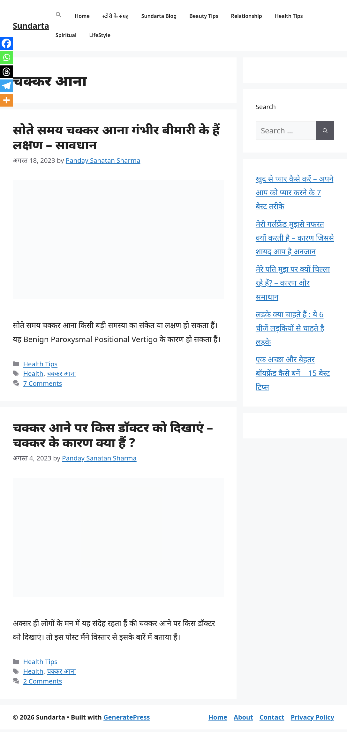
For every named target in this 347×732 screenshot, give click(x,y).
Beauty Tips (203, 15)
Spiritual (66, 35)
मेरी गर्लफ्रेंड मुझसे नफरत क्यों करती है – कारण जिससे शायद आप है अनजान (295, 238)
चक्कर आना (61, 373)
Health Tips (289, 15)
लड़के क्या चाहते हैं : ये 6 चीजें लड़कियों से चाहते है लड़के (290, 328)
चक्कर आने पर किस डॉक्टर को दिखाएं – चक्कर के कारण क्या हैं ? (113, 435)
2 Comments (42, 680)
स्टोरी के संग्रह (115, 15)
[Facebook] (6, 43)
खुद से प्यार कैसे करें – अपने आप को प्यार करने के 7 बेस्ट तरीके (294, 192)
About (243, 717)
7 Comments (42, 383)
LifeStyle (99, 35)
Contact (272, 717)
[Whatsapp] (6, 57)
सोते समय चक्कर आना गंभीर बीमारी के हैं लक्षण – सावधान (116, 137)
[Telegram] (6, 85)
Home (82, 15)
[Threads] (6, 71)
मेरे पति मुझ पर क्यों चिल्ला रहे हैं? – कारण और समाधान (293, 283)
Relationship (246, 15)
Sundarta (31, 25)
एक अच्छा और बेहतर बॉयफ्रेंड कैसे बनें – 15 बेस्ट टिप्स (293, 373)
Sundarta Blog (159, 15)
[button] (58, 16)
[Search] (325, 130)
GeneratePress (126, 717)
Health (33, 373)
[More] (6, 100)
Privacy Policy (312, 717)
